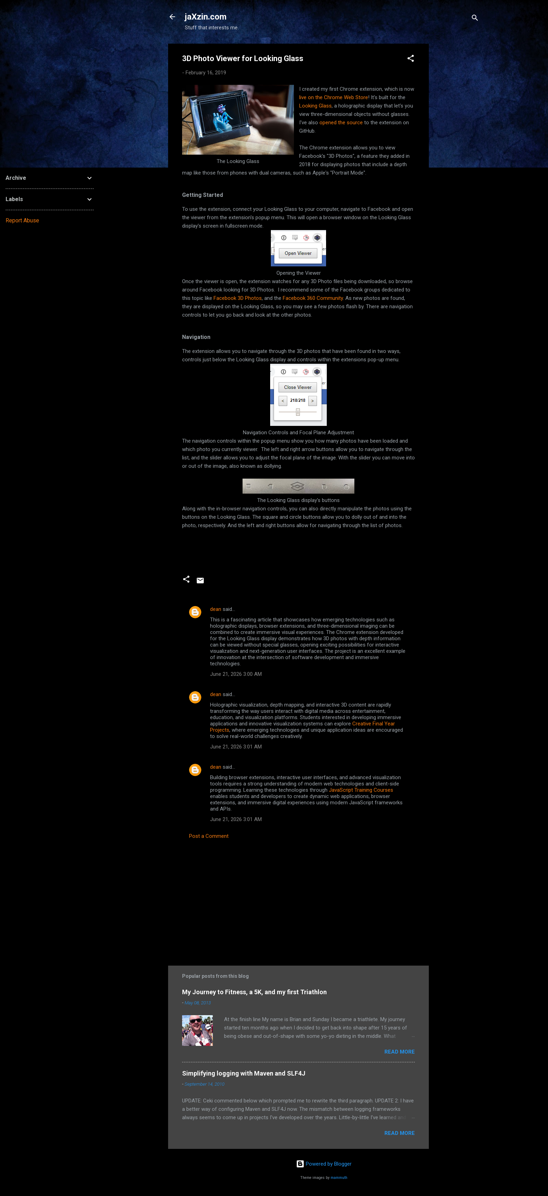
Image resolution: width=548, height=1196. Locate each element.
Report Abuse (22, 220)
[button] (410, 59)
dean (215, 609)
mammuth (339, 1177)
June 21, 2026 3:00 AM (236, 674)
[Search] (475, 19)
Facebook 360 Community (313, 298)
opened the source (341, 122)
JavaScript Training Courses (361, 790)
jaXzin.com (205, 17)
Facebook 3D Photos (238, 298)
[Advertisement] (456, 148)
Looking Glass (315, 106)
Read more (399, 1052)
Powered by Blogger (324, 1164)
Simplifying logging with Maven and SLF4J (243, 1073)
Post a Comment (209, 836)
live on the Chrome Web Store (333, 97)
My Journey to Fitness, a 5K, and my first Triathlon (254, 992)
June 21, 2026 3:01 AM (236, 747)
